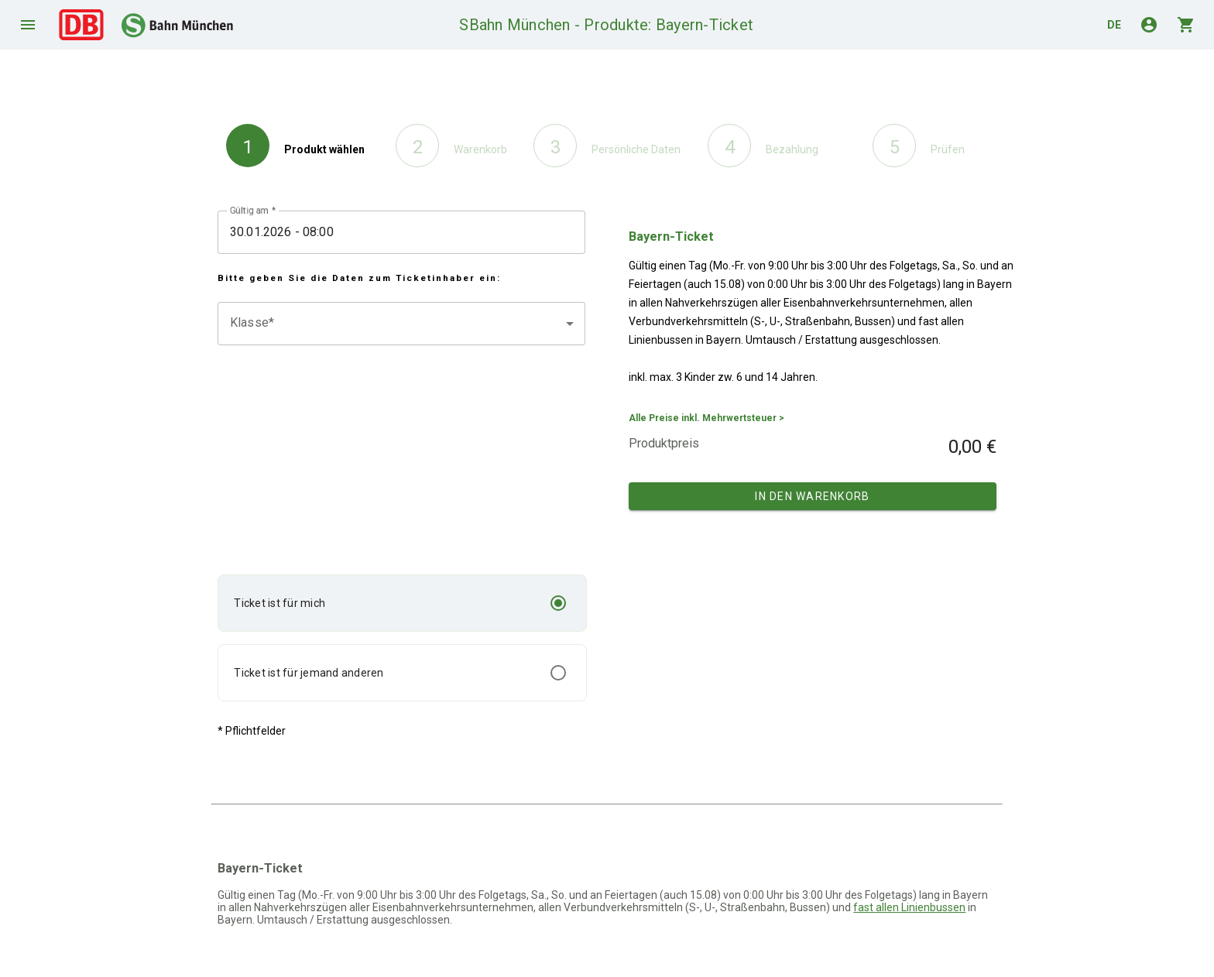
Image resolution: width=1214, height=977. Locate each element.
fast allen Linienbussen (909, 907)
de (1114, 25)
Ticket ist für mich (279, 603)
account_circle (1149, 24)
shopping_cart (1186, 24)
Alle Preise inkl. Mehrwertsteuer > (706, 418)
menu (28, 24)
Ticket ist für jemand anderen (308, 673)
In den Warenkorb (812, 496)
